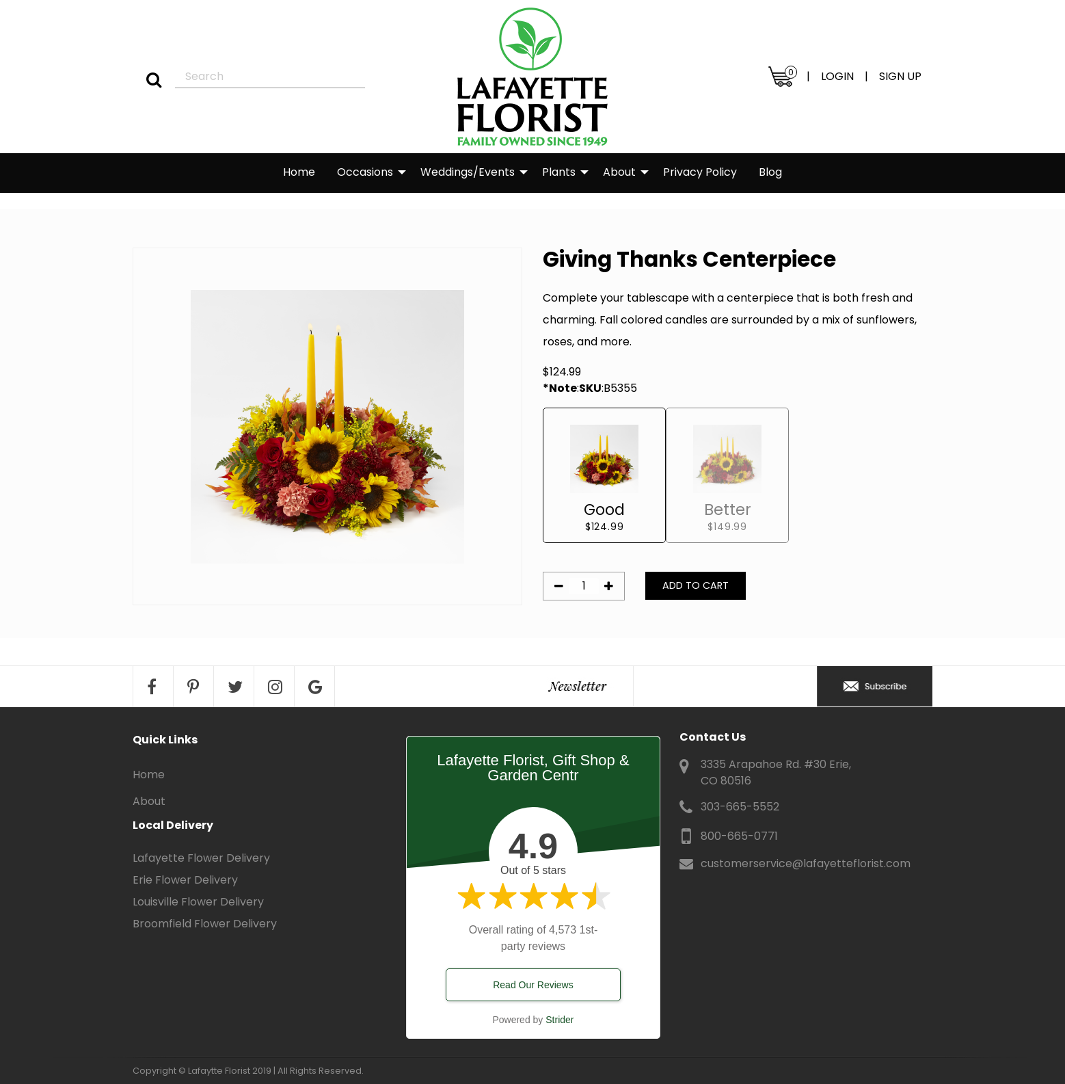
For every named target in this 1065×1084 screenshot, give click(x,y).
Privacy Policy (700, 172)
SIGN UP (900, 76)
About (619, 172)
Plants (559, 172)
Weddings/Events (467, 172)
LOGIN (837, 76)
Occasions (365, 172)
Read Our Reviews (533, 984)
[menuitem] (299, 173)
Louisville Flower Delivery (198, 902)
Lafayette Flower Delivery (201, 858)
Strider (559, 1019)
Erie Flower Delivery (185, 880)
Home (299, 172)
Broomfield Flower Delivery (205, 923)
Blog (770, 172)
